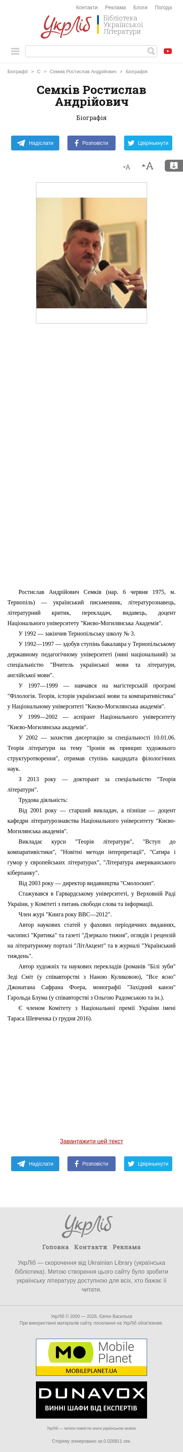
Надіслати (35, 143)
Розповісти (91, 143)
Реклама (115, 7)
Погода (163, 7)
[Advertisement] (91, 472)
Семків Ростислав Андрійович (83, 71)
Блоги (140, 7)
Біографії (17, 71)
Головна (55, 1247)
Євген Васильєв (115, 1316)
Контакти (86, 7)
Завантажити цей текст (91, 1141)
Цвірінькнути (148, 143)
